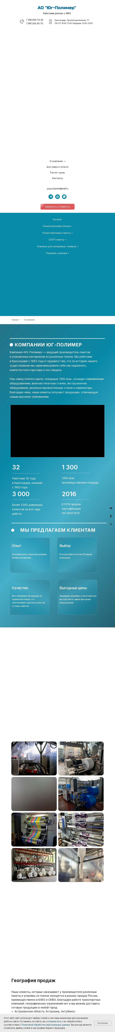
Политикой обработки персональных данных (46, 1024)
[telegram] (50, 196)
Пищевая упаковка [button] (56, 253)
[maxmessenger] (57, 196)
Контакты (57, 178)
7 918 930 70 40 (34, 19)
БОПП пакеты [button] (56, 239)
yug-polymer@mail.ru (57, 188)
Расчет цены (57, 172)
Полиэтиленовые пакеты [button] (56, 233)
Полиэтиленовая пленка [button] (56, 226)
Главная (14, 320)
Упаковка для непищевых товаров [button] (56, 246)
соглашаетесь (53, 1021)
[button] (57, 207)
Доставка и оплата (57, 167)
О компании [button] (57, 161)
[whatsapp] (64, 196)
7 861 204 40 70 (34, 23)
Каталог (57, 219)
